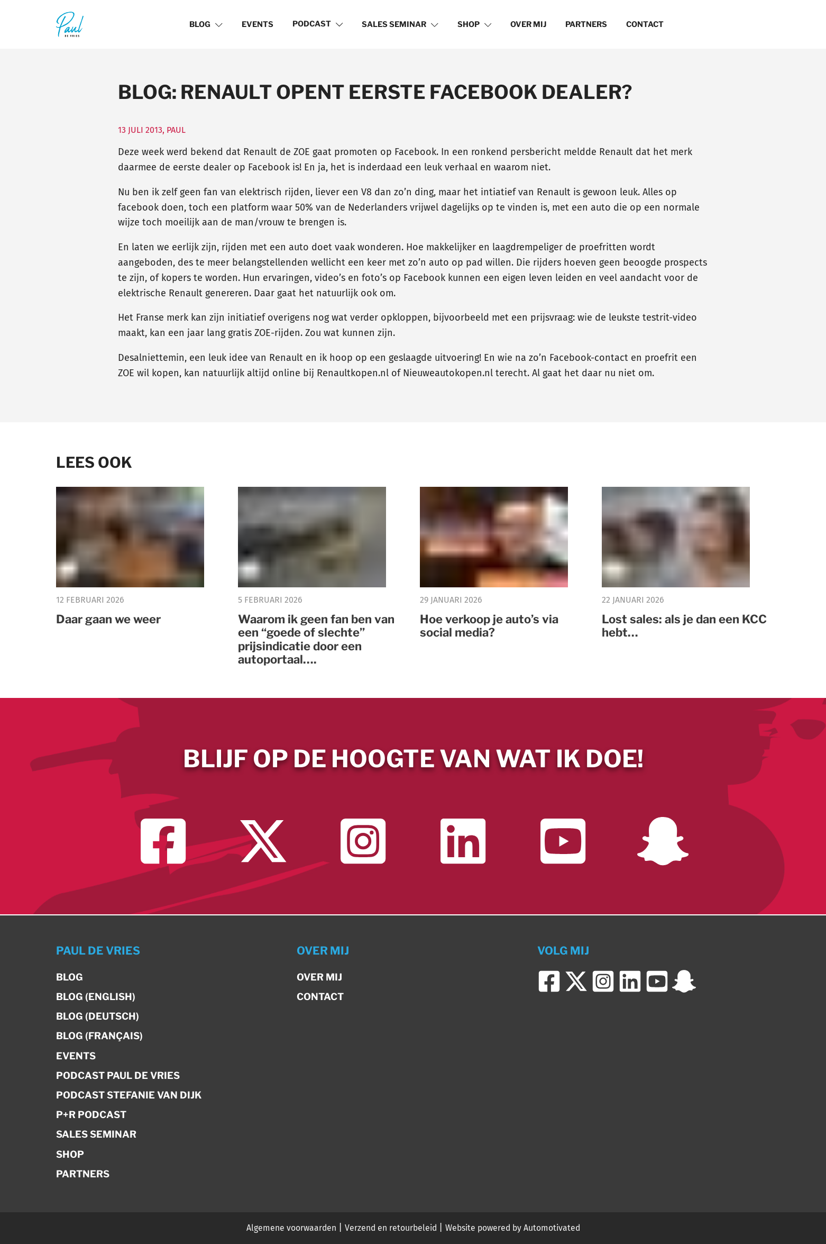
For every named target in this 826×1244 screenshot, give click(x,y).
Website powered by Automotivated (512, 1228)
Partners (586, 24)
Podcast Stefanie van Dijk (128, 1095)
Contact (645, 24)
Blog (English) (95, 996)
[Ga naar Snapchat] (663, 842)
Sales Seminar (400, 24)
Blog (206, 24)
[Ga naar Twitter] (263, 842)
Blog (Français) (99, 1035)
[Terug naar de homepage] (70, 24)
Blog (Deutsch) (97, 1016)
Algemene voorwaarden (291, 1228)
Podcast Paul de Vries (118, 1075)
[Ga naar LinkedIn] (463, 842)
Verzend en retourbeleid (391, 1228)
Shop (474, 24)
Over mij (528, 24)
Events (257, 24)
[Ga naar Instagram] (363, 842)
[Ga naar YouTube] (563, 842)
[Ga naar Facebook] (163, 842)
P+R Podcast (91, 1114)
